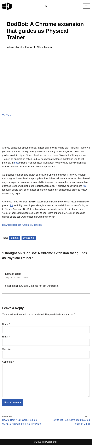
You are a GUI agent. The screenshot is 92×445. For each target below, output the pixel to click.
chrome (14, 238)
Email (6, 336)
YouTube (6, 115)
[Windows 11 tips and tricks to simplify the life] (7, 6)
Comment (8, 362)
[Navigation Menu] (86, 6)
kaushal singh (15, 47)
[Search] (46, 6)
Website (6, 349)
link (11, 205)
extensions (28, 238)
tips (85, 186)
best (16, 162)
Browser (48, 47)
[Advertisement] (46, 73)
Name (6, 324)
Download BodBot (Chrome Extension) (22, 225)
